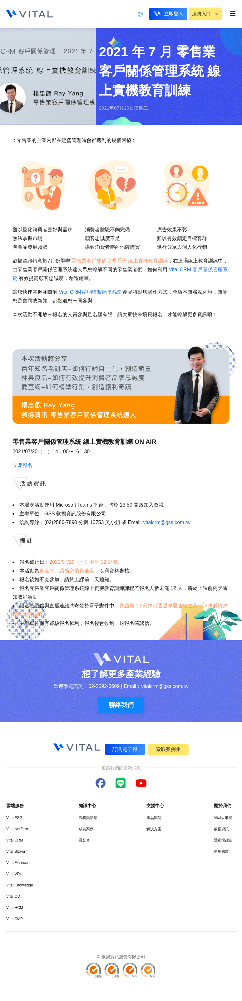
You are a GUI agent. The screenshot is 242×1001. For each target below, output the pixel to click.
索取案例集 (168, 749)
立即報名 (22, 465)
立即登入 (170, 13)
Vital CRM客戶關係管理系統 (90, 292)
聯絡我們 (121, 704)
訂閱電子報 (124, 749)
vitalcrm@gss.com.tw (166, 522)
